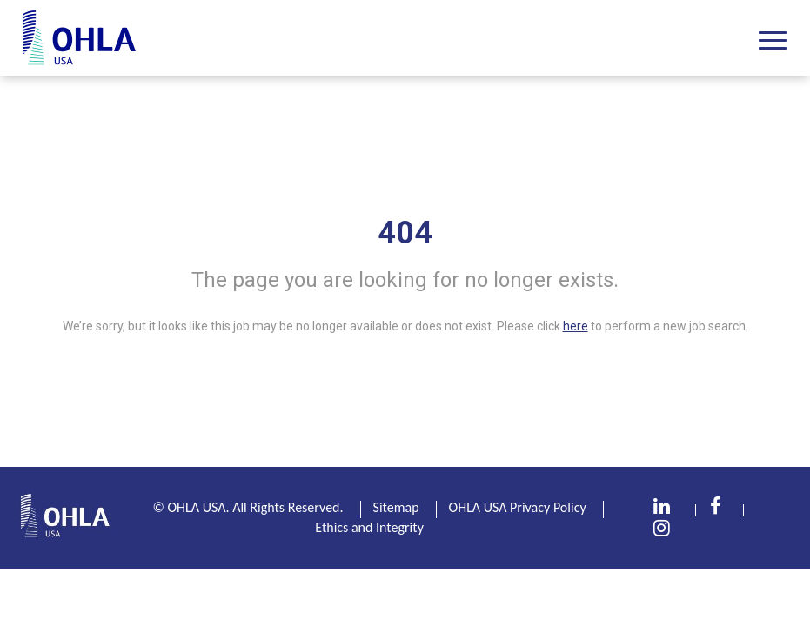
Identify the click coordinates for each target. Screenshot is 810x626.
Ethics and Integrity (369, 527)
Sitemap (396, 507)
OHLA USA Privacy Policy (517, 507)
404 (405, 233)
